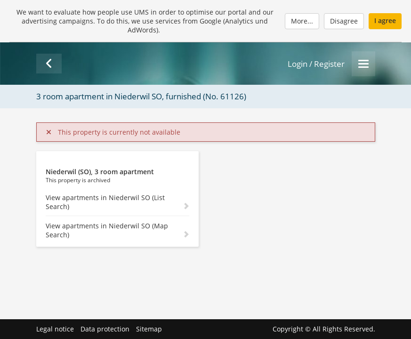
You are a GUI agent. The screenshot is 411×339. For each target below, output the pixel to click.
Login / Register (316, 63)
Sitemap (149, 328)
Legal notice (55, 328)
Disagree (344, 20)
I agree (385, 20)
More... (302, 20)
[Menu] (363, 63)
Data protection (105, 328)
